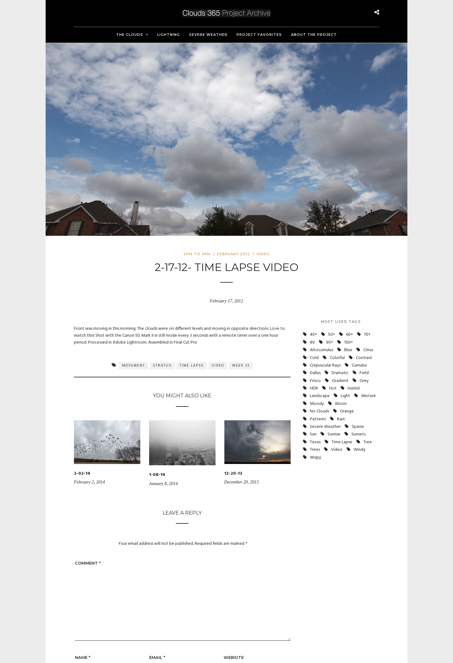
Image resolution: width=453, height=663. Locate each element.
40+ (313, 334)
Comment (88, 563)
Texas (315, 442)
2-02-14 (82, 473)
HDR (314, 388)
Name (82, 657)
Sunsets (358, 434)
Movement (133, 365)
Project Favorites (259, 34)
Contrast (364, 358)
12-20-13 (233, 473)
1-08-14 (157, 474)
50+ (331, 334)
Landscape (320, 396)
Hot (333, 388)
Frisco (315, 380)
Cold (314, 358)
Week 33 (241, 365)
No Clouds (319, 411)
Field (364, 373)
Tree (367, 442)
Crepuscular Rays (325, 365)
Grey (364, 380)
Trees (315, 449)
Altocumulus (321, 350)
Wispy (315, 457)
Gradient (340, 380)
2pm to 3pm (196, 254)
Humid (354, 388)
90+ (329, 342)
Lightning (168, 34)
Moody (317, 403)
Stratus (162, 365)
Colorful (337, 358)
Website (234, 657)
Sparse (358, 426)
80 (312, 342)
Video (263, 254)
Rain (341, 419)
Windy (360, 449)
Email (157, 657)
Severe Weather (208, 34)
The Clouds (129, 34)
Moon (341, 403)
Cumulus (359, 365)
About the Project (314, 34)
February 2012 (233, 254)
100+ (348, 342)
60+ (349, 334)
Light (345, 396)
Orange (347, 411)
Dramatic (340, 373)
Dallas (315, 373)
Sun (313, 434)
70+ (367, 334)
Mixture (368, 396)
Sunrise (333, 434)
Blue (348, 350)
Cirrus (368, 350)
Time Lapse (192, 365)
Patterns (318, 419)
